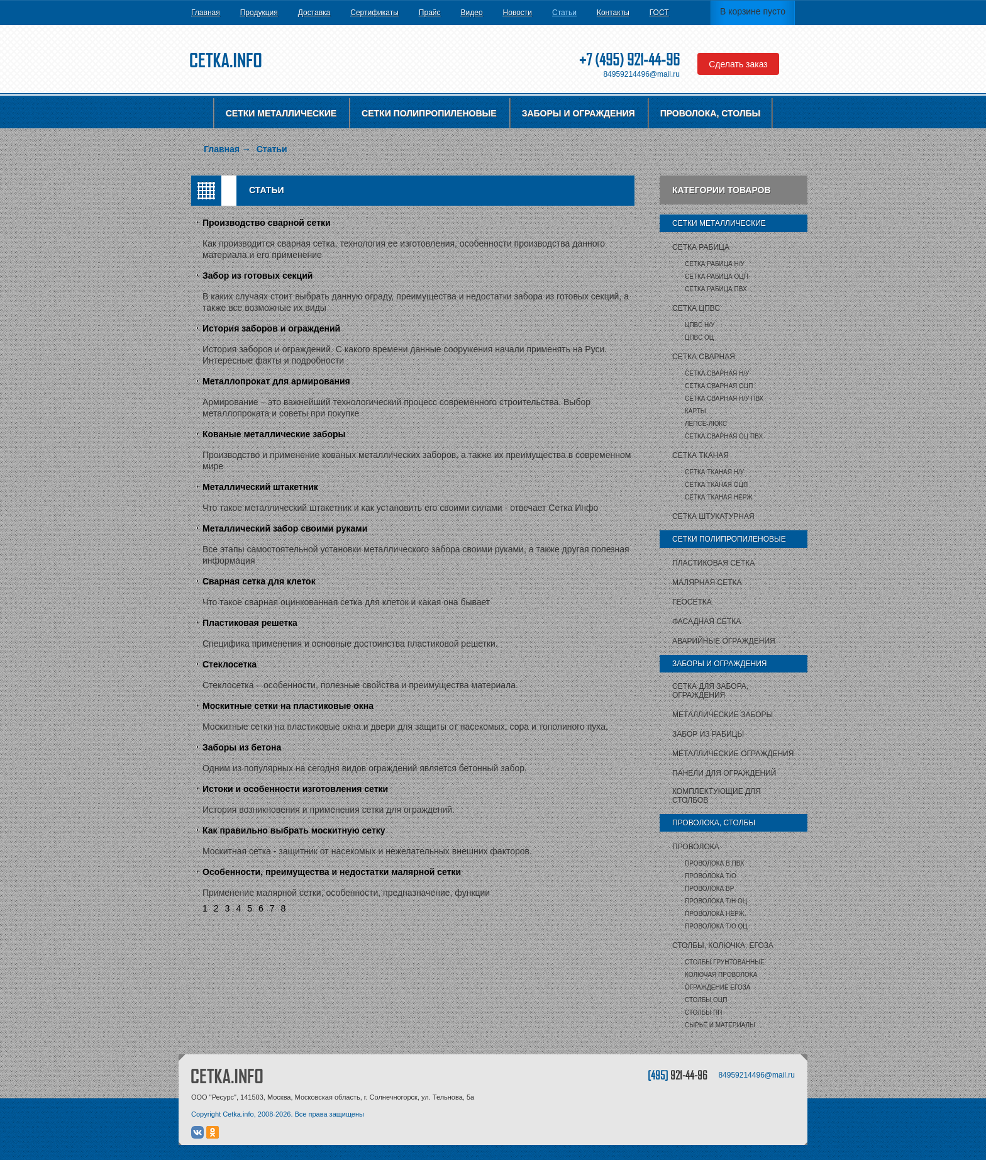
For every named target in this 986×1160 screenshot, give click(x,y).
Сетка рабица (700, 247)
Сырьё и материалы (720, 1025)
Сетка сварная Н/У (717, 373)
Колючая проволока (721, 974)
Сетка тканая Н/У (714, 472)
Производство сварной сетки (266, 223)
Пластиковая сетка (713, 563)
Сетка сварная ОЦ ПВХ (724, 436)
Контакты (613, 12)
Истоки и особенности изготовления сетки (295, 789)
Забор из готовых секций (257, 275)
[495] (677, 1075)
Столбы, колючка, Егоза (722, 945)
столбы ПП (703, 1012)
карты (695, 411)
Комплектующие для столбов (716, 796)
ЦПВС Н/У (699, 324)
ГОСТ (659, 12)
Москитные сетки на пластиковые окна (288, 706)
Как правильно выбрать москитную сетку (293, 830)
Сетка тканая (700, 455)
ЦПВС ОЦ (699, 337)
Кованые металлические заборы (273, 434)
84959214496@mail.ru (641, 74)
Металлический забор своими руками (284, 528)
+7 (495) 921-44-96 (629, 59)
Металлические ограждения (733, 753)
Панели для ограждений (724, 773)
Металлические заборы (722, 714)
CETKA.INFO (227, 1076)
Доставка (314, 12)
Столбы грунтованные (725, 962)
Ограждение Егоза (717, 987)
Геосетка (692, 602)
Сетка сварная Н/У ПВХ (724, 398)
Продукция (259, 12)
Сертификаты (374, 12)
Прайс (430, 12)
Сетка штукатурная (713, 516)
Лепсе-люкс (706, 423)
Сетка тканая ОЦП (716, 484)
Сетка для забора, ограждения (710, 691)
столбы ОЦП (706, 999)
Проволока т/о (710, 876)
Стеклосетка (229, 664)
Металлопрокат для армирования (276, 381)
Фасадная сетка (706, 621)
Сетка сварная (703, 356)
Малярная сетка (706, 582)
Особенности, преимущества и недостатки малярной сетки (331, 872)
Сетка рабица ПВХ (716, 289)
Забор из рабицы (708, 734)
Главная (205, 12)
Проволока (695, 846)
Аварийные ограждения (723, 641)
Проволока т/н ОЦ (716, 901)
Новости (517, 12)
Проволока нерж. (715, 913)
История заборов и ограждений (271, 328)
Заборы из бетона (241, 747)
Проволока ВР (709, 888)
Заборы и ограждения (578, 113)
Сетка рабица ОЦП (716, 276)
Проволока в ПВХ (715, 863)
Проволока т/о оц (716, 926)
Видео (472, 12)
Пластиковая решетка (249, 623)
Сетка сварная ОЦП (719, 385)
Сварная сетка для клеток (259, 581)
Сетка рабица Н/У (715, 263)
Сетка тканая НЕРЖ (718, 497)
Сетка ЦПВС (696, 308)
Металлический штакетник (260, 487)
